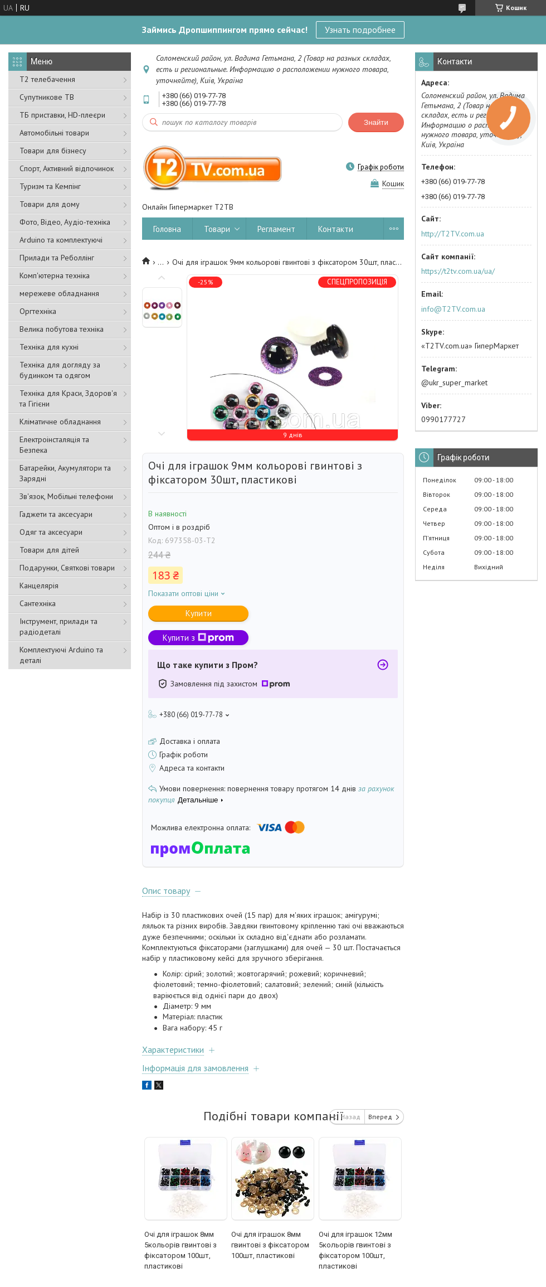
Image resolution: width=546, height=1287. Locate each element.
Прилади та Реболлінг (57, 258)
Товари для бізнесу (53, 151)
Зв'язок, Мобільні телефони (66, 496)
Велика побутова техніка (62, 329)
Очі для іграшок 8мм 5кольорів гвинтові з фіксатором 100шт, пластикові (180, 1250)
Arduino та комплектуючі (61, 240)
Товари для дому (50, 204)
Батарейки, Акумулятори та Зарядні (65, 473)
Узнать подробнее (360, 29)
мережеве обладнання (59, 293)
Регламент (276, 229)
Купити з (198, 637)
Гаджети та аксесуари (56, 514)
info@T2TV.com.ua (453, 309)
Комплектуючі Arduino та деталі (61, 655)
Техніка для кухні (49, 347)
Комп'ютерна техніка (55, 275)
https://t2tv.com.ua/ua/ (458, 271)
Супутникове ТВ (47, 97)
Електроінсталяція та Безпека (54, 444)
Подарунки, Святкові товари (67, 568)
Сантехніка (38, 603)
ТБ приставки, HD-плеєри (62, 115)
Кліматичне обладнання (60, 422)
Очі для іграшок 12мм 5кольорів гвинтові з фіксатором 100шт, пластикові (355, 1250)
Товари (217, 229)
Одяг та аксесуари (51, 532)
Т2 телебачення (47, 79)
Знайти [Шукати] (376, 122)
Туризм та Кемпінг (50, 186)
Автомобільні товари (54, 133)
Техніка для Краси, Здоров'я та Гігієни (68, 398)
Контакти (335, 229)
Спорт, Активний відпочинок (67, 168)
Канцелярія (39, 585)
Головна (167, 229)
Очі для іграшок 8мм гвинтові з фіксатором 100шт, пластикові (270, 1245)
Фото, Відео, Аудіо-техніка (65, 222)
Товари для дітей (49, 550)
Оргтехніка (38, 311)
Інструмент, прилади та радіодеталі (59, 626)
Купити (199, 613)
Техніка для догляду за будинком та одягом (60, 370)
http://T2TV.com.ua (452, 234)
